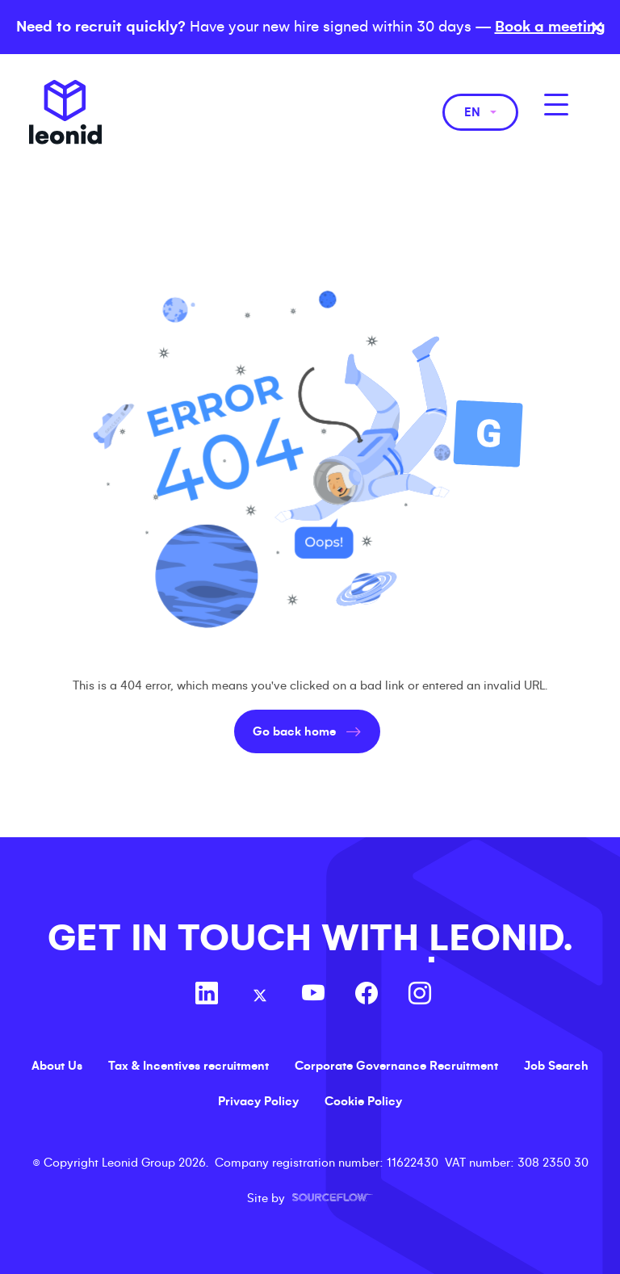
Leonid (65, 112)
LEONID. (500, 938)
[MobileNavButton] (556, 104)
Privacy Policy (258, 1101)
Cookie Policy (363, 1101)
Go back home (294, 731)
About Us (56, 1065)
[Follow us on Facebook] (366, 995)
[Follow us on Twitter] (260, 995)
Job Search (556, 1065)
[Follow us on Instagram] (420, 995)
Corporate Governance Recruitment (396, 1065)
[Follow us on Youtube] (313, 995)
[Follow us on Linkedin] (206, 995)
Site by (310, 1198)
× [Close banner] (597, 27)
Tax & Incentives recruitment (188, 1065)
